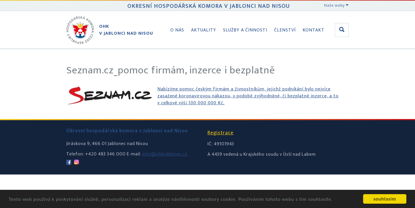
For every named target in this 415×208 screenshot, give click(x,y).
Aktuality (203, 30)
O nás (177, 30)
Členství (285, 30)
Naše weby (336, 5)
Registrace (220, 133)
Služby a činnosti (245, 30)
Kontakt (314, 30)
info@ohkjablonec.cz (164, 154)
